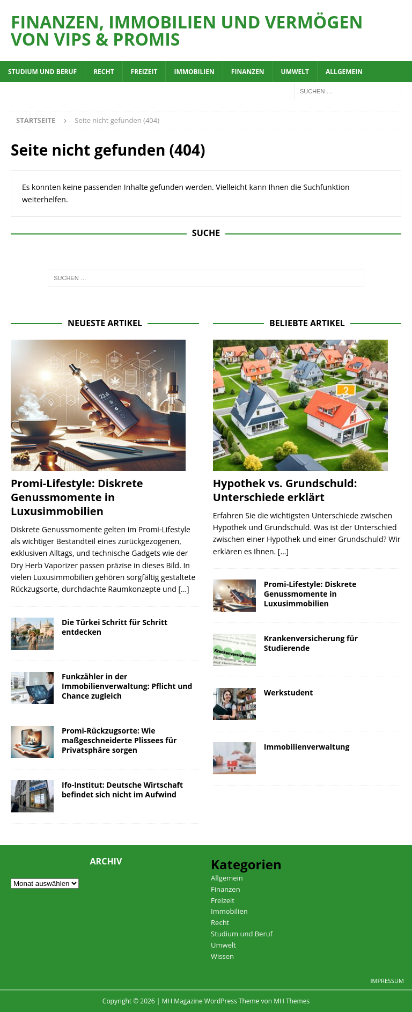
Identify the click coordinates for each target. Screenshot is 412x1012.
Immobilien (194, 71)
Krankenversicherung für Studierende (311, 643)
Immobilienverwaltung (307, 747)
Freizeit (144, 71)
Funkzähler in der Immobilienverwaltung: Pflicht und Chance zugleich (127, 686)
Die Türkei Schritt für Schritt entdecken (114, 627)
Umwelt (295, 71)
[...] (183, 589)
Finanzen (247, 71)
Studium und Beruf (42, 71)
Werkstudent (288, 692)
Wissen (222, 956)
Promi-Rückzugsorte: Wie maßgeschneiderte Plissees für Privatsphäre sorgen (119, 740)
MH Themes (292, 1001)
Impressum (387, 981)
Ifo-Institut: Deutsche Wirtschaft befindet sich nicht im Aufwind (122, 790)
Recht (103, 71)
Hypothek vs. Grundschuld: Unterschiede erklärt (285, 490)
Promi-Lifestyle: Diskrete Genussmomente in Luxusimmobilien (77, 497)
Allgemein (344, 71)
